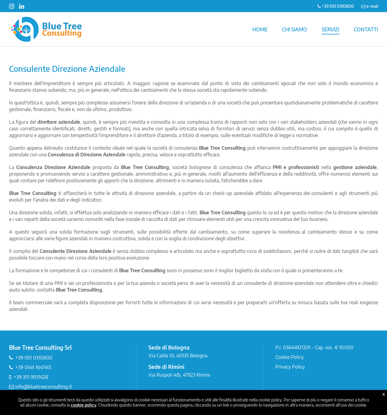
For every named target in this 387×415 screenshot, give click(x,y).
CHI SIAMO (294, 29)
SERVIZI (330, 29)
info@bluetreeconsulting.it (40, 387)
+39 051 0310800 (33, 358)
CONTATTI (366, 29)
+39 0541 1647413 (33, 367)
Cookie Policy (289, 357)
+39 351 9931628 (31, 377)
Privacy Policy (290, 367)
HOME (260, 29)
